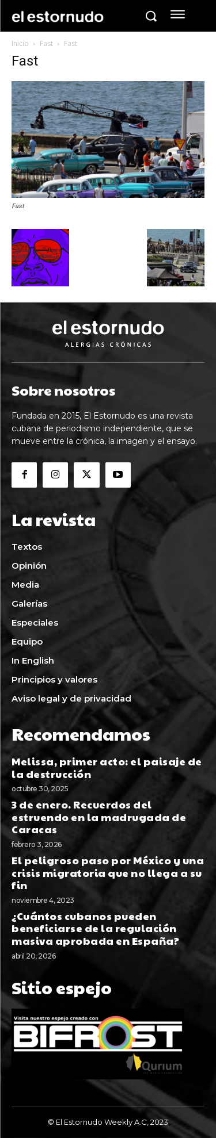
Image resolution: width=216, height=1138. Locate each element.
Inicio (20, 43)
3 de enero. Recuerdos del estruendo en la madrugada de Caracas (99, 816)
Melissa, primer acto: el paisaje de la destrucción (107, 767)
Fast (46, 43)
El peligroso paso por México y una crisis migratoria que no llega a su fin (108, 872)
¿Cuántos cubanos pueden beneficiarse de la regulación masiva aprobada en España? (96, 928)
